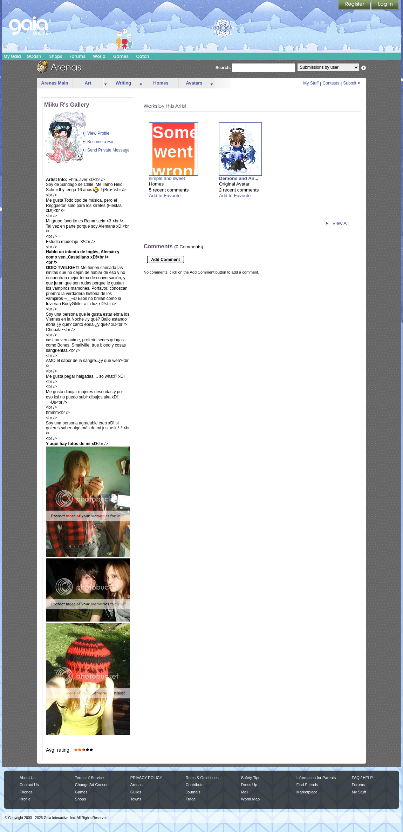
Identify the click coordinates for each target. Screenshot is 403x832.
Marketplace (306, 792)
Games (121, 56)
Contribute (195, 785)
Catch (142, 56)
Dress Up (249, 785)
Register (354, 5)
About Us (27, 778)
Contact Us (29, 785)
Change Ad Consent (92, 785)
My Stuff (311, 83)
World (99, 56)
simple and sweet (167, 178)
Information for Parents (316, 778)
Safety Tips (250, 778)
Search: (223, 67)
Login (385, 5)
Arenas (136, 785)
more (105, 83)
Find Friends (307, 785)
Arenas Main (54, 83)
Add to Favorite (164, 195)
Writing (123, 83)
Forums (77, 56)
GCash (34, 56)
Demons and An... (238, 178)
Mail (244, 792)
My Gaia (12, 56)
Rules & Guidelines (202, 778)
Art (88, 83)
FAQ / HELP (362, 778)
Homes (160, 83)
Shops (55, 56)
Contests (331, 83)
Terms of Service (89, 778)
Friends (26, 792)
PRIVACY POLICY (146, 778)
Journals (193, 792)
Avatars (194, 83)
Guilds (135, 792)
